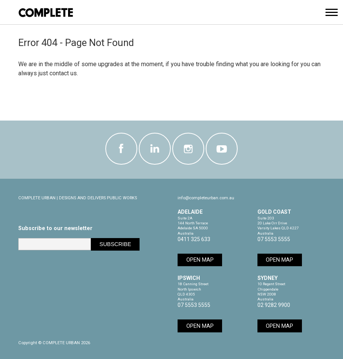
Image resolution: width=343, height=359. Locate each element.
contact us (63, 73)
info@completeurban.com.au (206, 197)
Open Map (200, 260)
